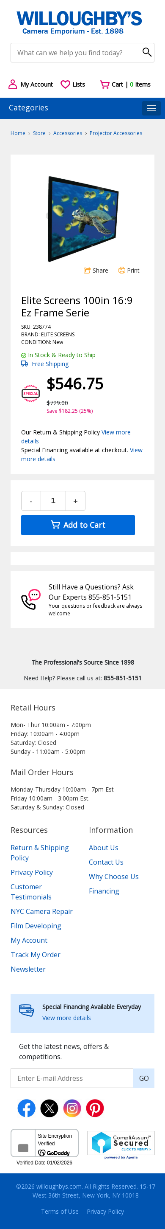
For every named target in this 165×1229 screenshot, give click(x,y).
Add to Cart (78, 525)
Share (96, 270)
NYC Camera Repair (42, 911)
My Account (29, 940)
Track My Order (35, 954)
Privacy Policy (32, 872)
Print (129, 270)
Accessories (67, 133)
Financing (104, 891)
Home (18, 133)
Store (39, 133)
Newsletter (28, 969)
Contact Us (106, 862)
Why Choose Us (114, 876)
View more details (66, 1018)
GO (144, 1078)
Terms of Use (60, 1211)
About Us (103, 847)
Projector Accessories (116, 133)
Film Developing (36, 925)
